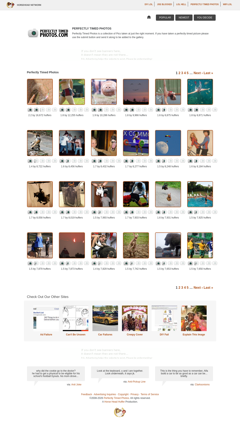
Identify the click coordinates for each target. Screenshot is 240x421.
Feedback (86, 394)
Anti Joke (76, 384)
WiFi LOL (227, 4)
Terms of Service (150, 394)
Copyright (123, 394)
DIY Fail (164, 334)
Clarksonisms (202, 384)
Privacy (135, 394)
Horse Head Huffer (114, 401)
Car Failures (105, 334)
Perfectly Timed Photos (205, 4)
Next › (198, 73)
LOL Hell (181, 4)
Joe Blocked (164, 4)
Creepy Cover (135, 334)
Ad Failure (46, 334)
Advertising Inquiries (105, 394)
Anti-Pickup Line (136, 381)
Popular (165, 17)
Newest (184, 17)
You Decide (204, 17)
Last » (208, 73)
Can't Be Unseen (76, 334)
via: (69, 384)
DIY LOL (149, 4)
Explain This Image (194, 334)
